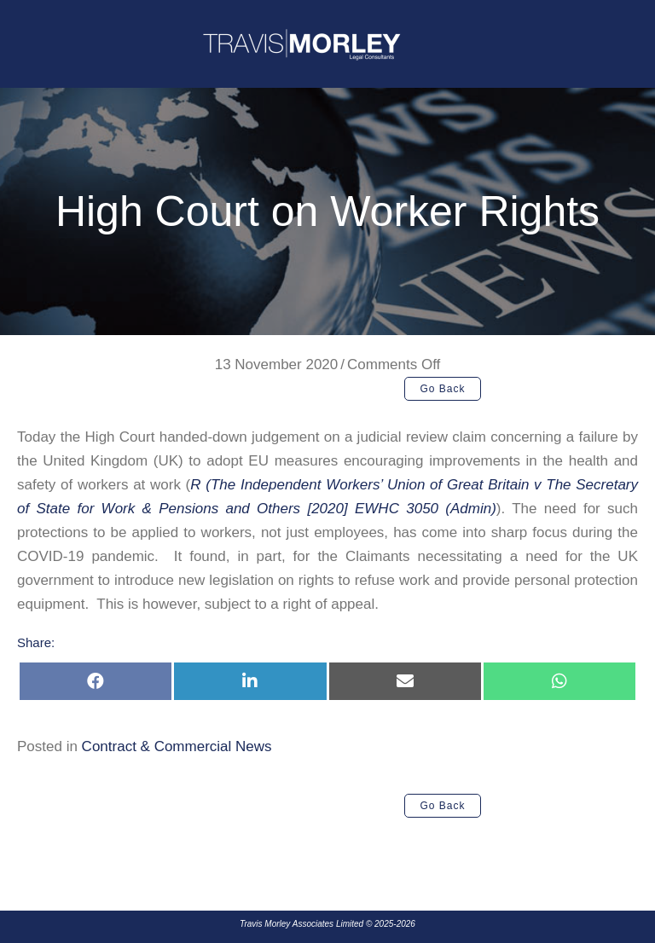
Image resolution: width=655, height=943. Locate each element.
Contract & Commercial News (177, 746)
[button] (442, 389)
